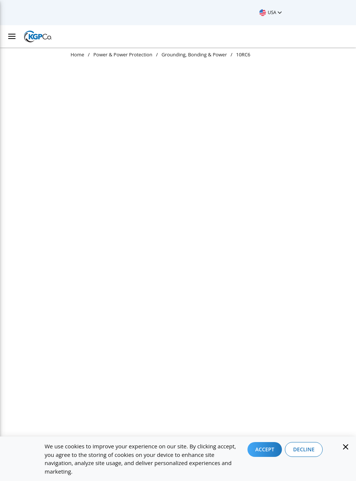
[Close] (345, 446)
